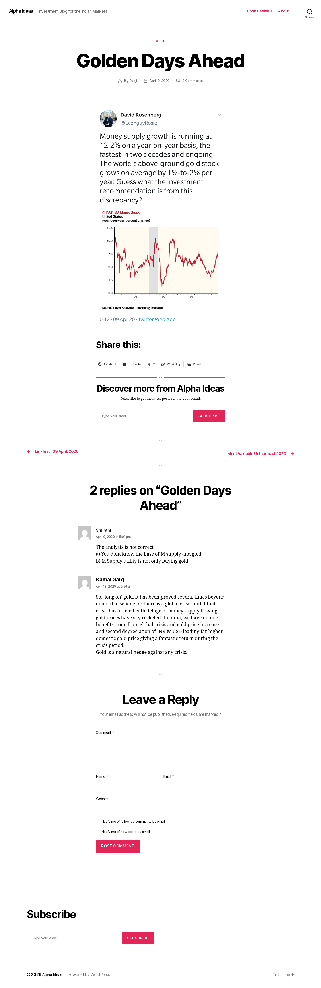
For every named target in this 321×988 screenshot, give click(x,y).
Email (168, 778)
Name (102, 778)
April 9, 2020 (159, 82)
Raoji (132, 82)
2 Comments (193, 82)
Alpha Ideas (23, 11)
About (283, 11)
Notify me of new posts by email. (125, 832)
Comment (105, 733)
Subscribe (209, 417)
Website (102, 799)
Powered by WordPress (91, 975)
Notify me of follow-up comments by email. (133, 822)
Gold (160, 42)
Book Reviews (259, 11)
